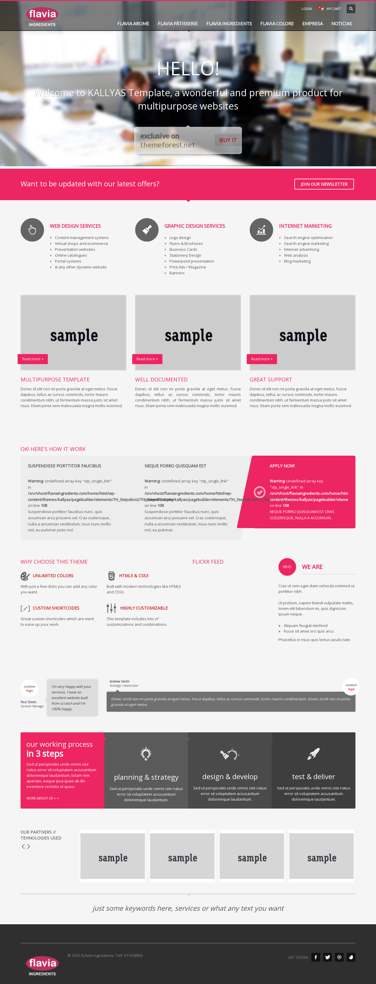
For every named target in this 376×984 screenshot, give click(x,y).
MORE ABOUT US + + (42, 798)
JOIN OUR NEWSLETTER (324, 184)
